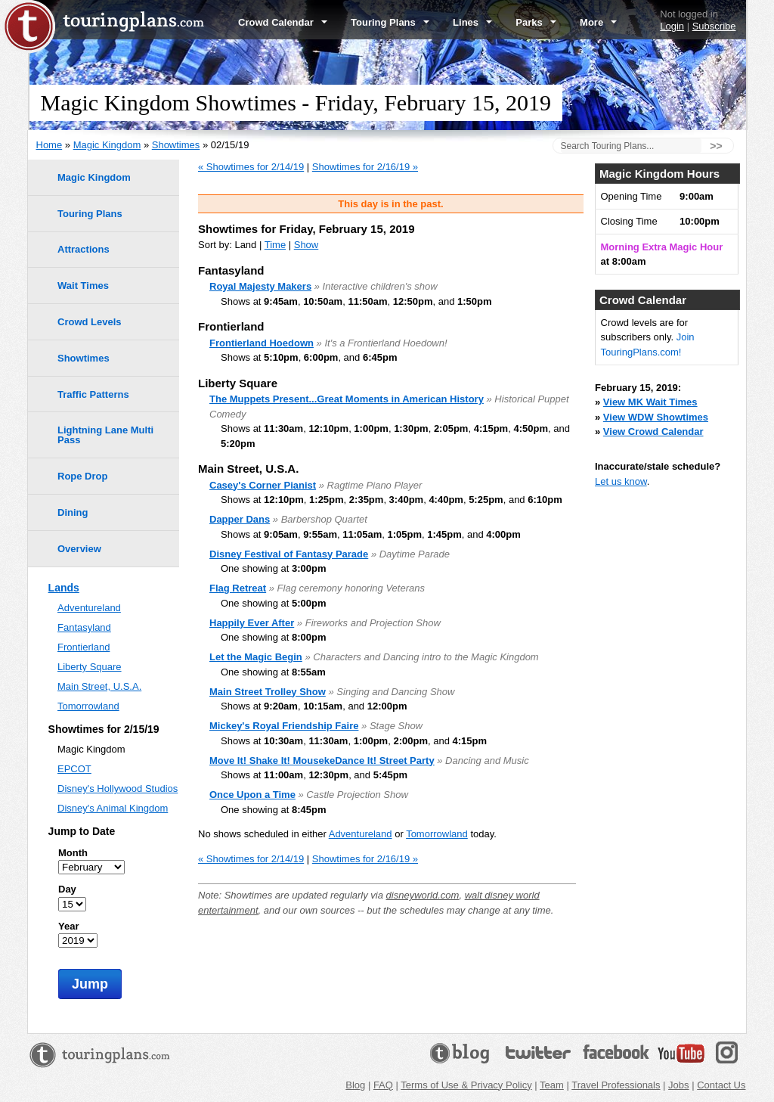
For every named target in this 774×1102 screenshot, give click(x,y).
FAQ (383, 1085)
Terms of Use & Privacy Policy (466, 1085)
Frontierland (83, 647)
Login (672, 26)
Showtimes (176, 145)
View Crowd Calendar (653, 431)
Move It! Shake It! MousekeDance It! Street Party (322, 760)
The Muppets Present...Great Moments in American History (346, 399)
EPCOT (74, 769)
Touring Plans (390, 22)
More (598, 22)
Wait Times (83, 285)
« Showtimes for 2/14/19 (251, 166)
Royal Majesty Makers (260, 286)
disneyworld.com (423, 895)
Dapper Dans (239, 519)
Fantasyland (84, 627)
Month (73, 852)
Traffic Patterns (93, 394)
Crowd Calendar (282, 22)
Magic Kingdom (107, 145)
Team (552, 1085)
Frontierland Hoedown (261, 343)
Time (275, 244)
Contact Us (721, 1085)
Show (306, 244)
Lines (472, 22)
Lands (63, 588)
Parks (535, 22)
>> (716, 146)
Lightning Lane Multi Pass (105, 434)
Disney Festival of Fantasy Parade (288, 554)
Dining (72, 512)
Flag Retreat (237, 588)
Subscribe (714, 26)
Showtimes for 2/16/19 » (365, 166)
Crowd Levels (89, 321)
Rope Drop (82, 476)
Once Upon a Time (252, 794)
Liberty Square (89, 666)
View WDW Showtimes (655, 417)
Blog (355, 1085)
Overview (79, 548)
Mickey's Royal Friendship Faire (283, 725)
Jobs (678, 1085)
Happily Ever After (251, 623)
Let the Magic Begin (255, 657)
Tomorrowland (437, 834)
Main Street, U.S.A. (99, 686)
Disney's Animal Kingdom (112, 808)
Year (68, 926)
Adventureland (360, 834)
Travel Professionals (615, 1085)
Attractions (83, 249)
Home (49, 145)
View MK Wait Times (650, 402)
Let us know (621, 481)
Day (67, 889)
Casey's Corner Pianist (262, 485)
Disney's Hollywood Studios (117, 788)
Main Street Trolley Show (267, 691)
